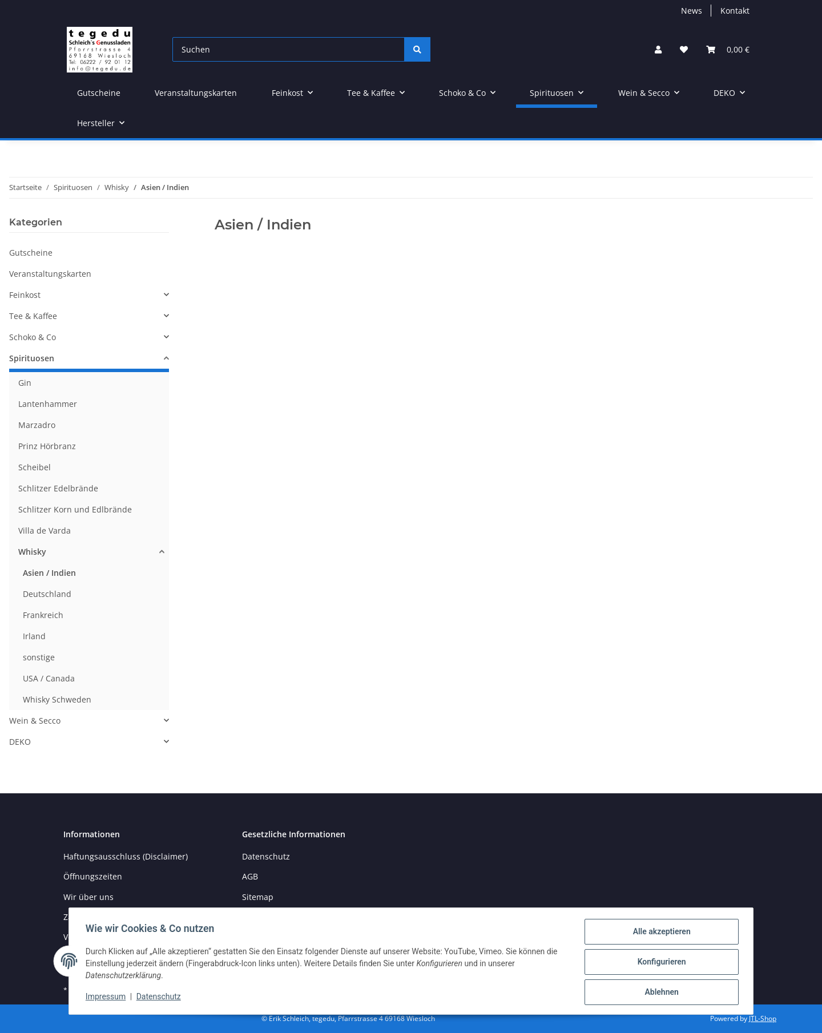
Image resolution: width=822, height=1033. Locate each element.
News (691, 10)
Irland (34, 636)
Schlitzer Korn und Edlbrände (75, 509)
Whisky (32, 551)
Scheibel (34, 467)
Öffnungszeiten (92, 876)
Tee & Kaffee (33, 315)
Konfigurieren (659, 962)
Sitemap (257, 896)
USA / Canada (49, 678)
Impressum (107, 997)
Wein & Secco (35, 720)
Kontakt (735, 10)
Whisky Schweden (57, 699)
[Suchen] (288, 49)
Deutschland (47, 593)
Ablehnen (659, 992)
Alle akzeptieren (659, 933)
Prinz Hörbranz (47, 446)
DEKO (20, 741)
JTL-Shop (762, 1018)
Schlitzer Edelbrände (58, 488)
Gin (24, 382)
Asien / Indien (49, 572)
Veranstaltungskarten (50, 273)
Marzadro (36, 424)
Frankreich (43, 615)
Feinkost (25, 294)
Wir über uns (88, 896)
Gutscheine (31, 252)
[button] (658, 49)
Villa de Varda (44, 530)
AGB (250, 876)
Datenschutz (160, 997)
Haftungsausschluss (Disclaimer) (125, 856)
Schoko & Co (32, 337)
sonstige (39, 657)
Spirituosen (31, 358)
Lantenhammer (47, 403)
